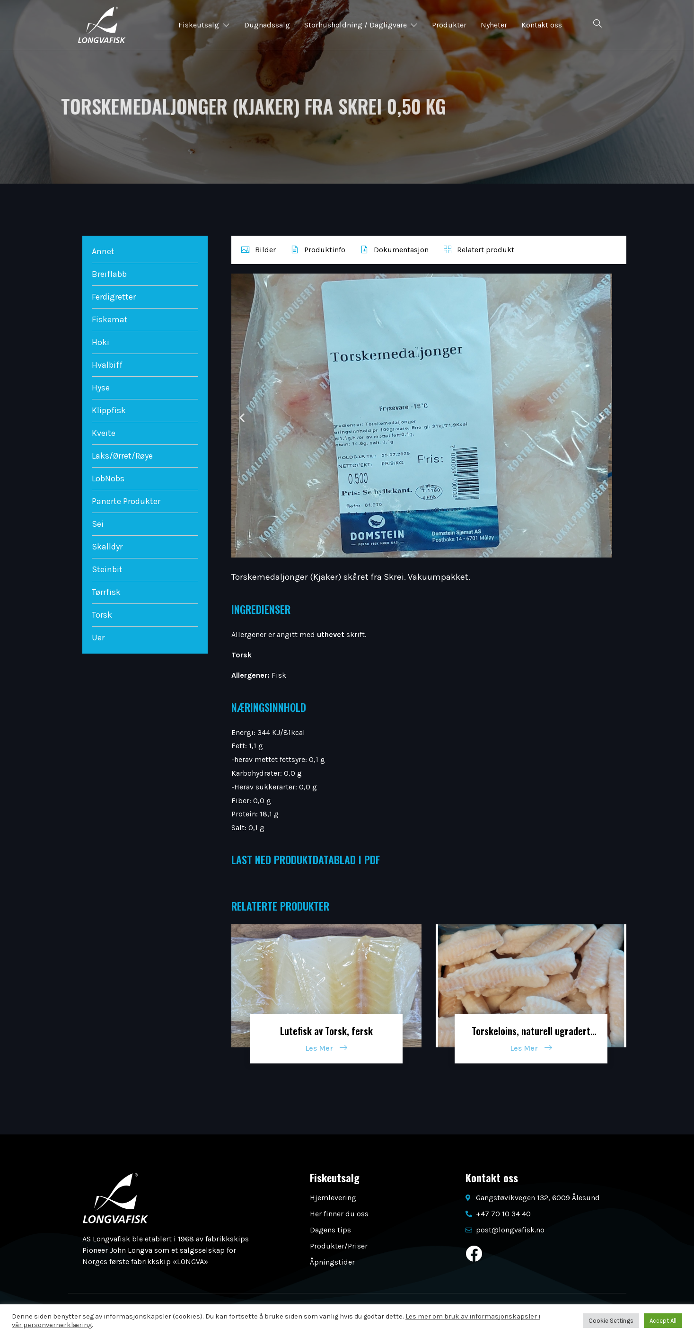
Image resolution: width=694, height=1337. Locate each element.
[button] (242, 417)
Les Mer (326, 1048)
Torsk (102, 615)
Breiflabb (109, 274)
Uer (98, 637)
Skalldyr (107, 546)
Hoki (100, 342)
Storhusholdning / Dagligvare (361, 24)
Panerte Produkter (126, 501)
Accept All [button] (663, 1320)
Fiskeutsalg (204, 24)
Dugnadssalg (267, 24)
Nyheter (494, 24)
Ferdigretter (114, 297)
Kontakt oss (541, 24)
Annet (103, 251)
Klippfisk (109, 410)
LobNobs (108, 478)
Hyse (101, 387)
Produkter (449, 24)
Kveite (103, 433)
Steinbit (107, 569)
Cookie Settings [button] (611, 1320)
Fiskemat (110, 319)
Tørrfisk (106, 592)
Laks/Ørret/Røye (122, 456)
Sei (98, 524)
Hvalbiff (107, 365)
